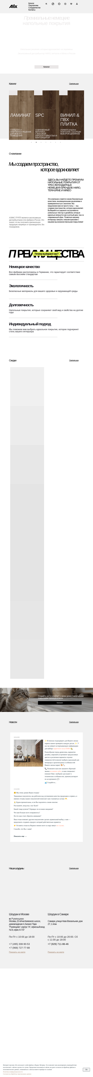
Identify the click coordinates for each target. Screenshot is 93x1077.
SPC (39, 115)
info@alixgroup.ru (18, 1040)
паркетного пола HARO (61, 749)
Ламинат (13, 991)
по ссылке (60, 825)
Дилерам (59, 1035)
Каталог (14, 983)
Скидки (12, 1008)
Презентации (61, 1005)
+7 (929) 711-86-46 (58, 944)
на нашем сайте (55, 771)
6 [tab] (56, 143)
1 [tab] (32, 143)
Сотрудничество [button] (34, 8)
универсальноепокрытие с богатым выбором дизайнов (70, 132)
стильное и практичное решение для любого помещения (20, 133)
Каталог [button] (31, 3)
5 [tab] (51, 143)
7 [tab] (61, 143)
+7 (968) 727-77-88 (19, 947)
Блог (57, 1000)
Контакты (31, 10)
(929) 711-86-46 (17, 1037)
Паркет (12, 988)
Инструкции (60, 994)
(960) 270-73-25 (17, 1035)
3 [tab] (41, 143)
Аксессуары (14, 1005)
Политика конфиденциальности (13, 1072)
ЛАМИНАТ (20, 115)
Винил (12, 997)
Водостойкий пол (16, 1002)
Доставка (59, 988)
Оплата (58, 991)
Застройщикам (61, 1038)
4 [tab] (46, 143)
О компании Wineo (63, 1014)
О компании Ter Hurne (65, 1017)
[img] (13, 6)
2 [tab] (37, 143)
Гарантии (59, 997)
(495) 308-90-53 (17, 1032)
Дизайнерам (60, 1033)
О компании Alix (62, 1008)
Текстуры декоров (63, 1041)
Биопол (12, 1000)
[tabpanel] (21, 115)
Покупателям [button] (33, 5)
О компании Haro (62, 1011)
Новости (58, 1002)
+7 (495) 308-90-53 (19, 944)
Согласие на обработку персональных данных (17, 1074)
